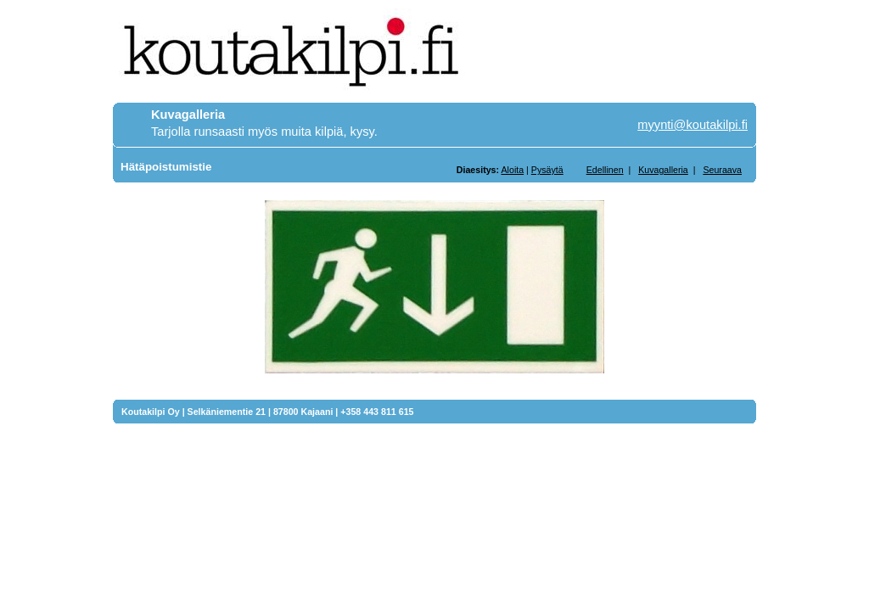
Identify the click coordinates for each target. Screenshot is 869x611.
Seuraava (722, 170)
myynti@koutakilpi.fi (692, 125)
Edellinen (605, 170)
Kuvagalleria (663, 170)
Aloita (512, 170)
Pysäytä (547, 170)
